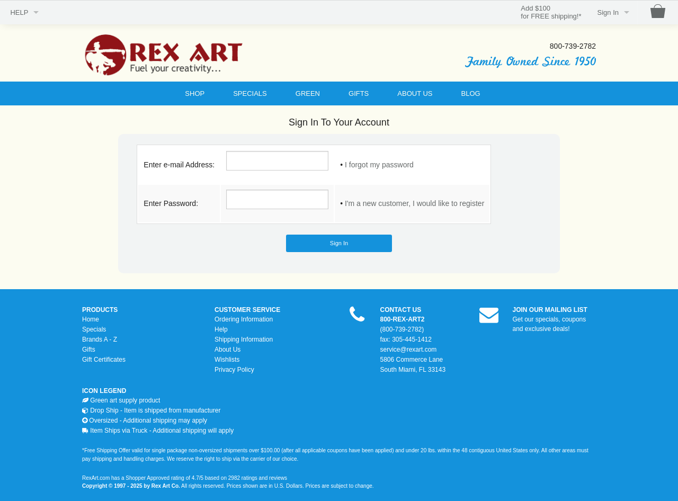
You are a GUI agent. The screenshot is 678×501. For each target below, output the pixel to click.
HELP (19, 12)
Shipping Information (244, 339)
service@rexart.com (408, 349)
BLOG (470, 93)
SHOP (194, 93)
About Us (227, 349)
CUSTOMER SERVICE (247, 310)
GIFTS (359, 93)
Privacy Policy (234, 369)
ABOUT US (414, 93)
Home (90, 319)
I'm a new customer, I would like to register (414, 203)
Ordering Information (244, 319)
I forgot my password (379, 164)
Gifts (88, 349)
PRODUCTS (100, 310)
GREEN (308, 93)
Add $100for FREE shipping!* (551, 12)
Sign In (608, 12)
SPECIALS (250, 93)
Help (221, 329)
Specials (94, 329)
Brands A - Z (99, 339)
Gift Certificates (104, 359)
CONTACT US (401, 310)
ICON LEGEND (104, 391)
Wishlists (227, 359)
